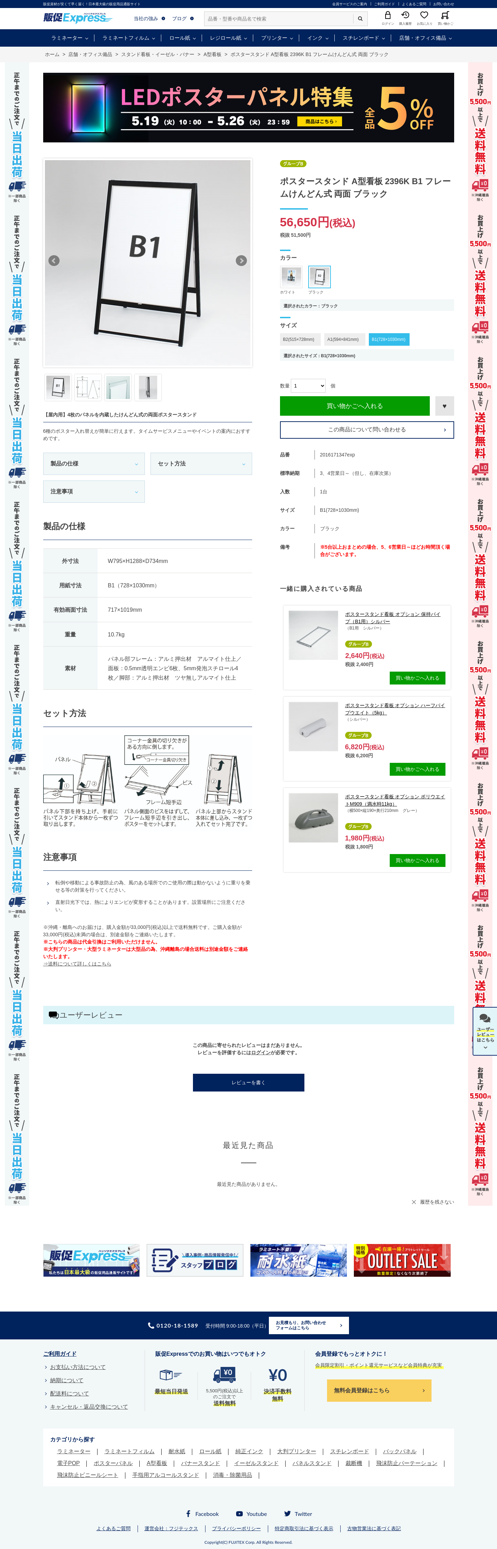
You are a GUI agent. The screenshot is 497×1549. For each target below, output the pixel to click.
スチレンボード (361, 38)
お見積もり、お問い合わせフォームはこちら (301, 1325)
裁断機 (353, 1463)
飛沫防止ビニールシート (87, 1475)
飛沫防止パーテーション (406, 1463)
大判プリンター (296, 1451)
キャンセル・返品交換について (89, 1407)
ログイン (261, 1052)
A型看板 (157, 1463)
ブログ (179, 18)
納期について (67, 1380)
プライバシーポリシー (236, 1528)
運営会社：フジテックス (171, 1528)
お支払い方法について (78, 1367)
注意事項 (62, 491)
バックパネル (400, 1451)
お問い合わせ (443, 4)
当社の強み (146, 18)
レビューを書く (249, 1082)
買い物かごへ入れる (355, 405)
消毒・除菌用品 (232, 1475)
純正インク (249, 1451)
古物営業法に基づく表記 (374, 1528)
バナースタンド (200, 1463)
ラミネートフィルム (125, 38)
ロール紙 (179, 38)
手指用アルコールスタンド (165, 1475)
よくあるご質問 (414, 4)
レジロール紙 (225, 38)
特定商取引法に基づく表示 (304, 1528)
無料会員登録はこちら (362, 1390)
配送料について (69, 1394)
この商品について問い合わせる (367, 429)
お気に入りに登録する (444, 406)
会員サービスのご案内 (349, 4)
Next (241, 260)
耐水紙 (177, 1451)
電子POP (68, 1463)
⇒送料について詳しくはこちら (77, 964)
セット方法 (172, 464)
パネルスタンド (312, 1463)
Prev (54, 260)
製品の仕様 (64, 464)
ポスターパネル (113, 1463)
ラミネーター (67, 38)
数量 (285, 386)
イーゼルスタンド (256, 1463)
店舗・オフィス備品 (422, 38)
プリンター (274, 38)
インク (315, 38)
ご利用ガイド (384, 4)
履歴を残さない (437, 1202)
